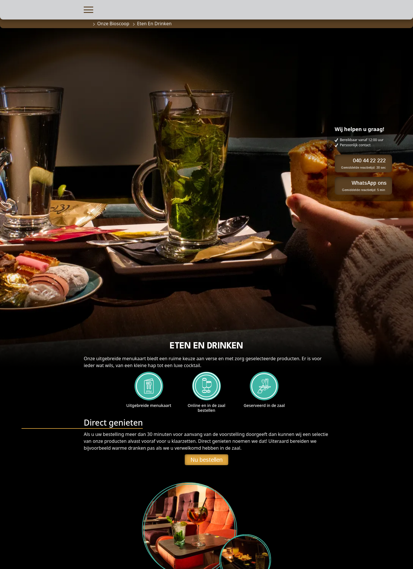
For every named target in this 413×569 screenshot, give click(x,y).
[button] (88, 9)
